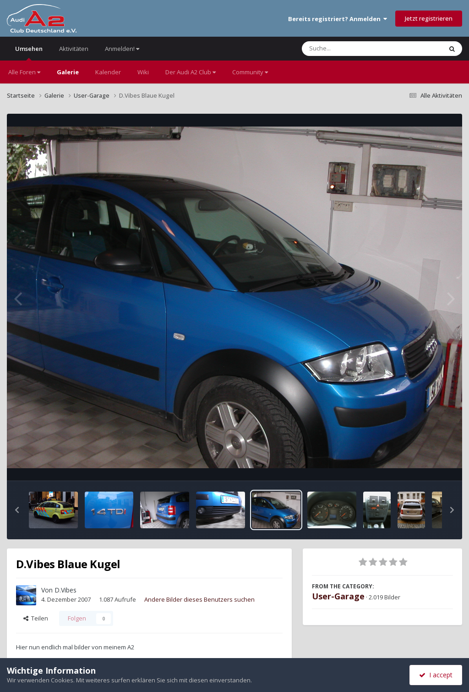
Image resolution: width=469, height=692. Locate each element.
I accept (436, 674)
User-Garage (338, 596)
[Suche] (353, 48)
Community (250, 72)
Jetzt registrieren (429, 18)
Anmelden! (122, 48)
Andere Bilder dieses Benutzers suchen (199, 599)
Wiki (143, 72)
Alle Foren (24, 72)
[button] (17, 510)
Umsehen (29, 52)
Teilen (35, 618)
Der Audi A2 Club (190, 72)
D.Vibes (65, 590)
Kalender (108, 72)
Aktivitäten (73, 48)
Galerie (68, 72)
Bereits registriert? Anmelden (337, 19)
